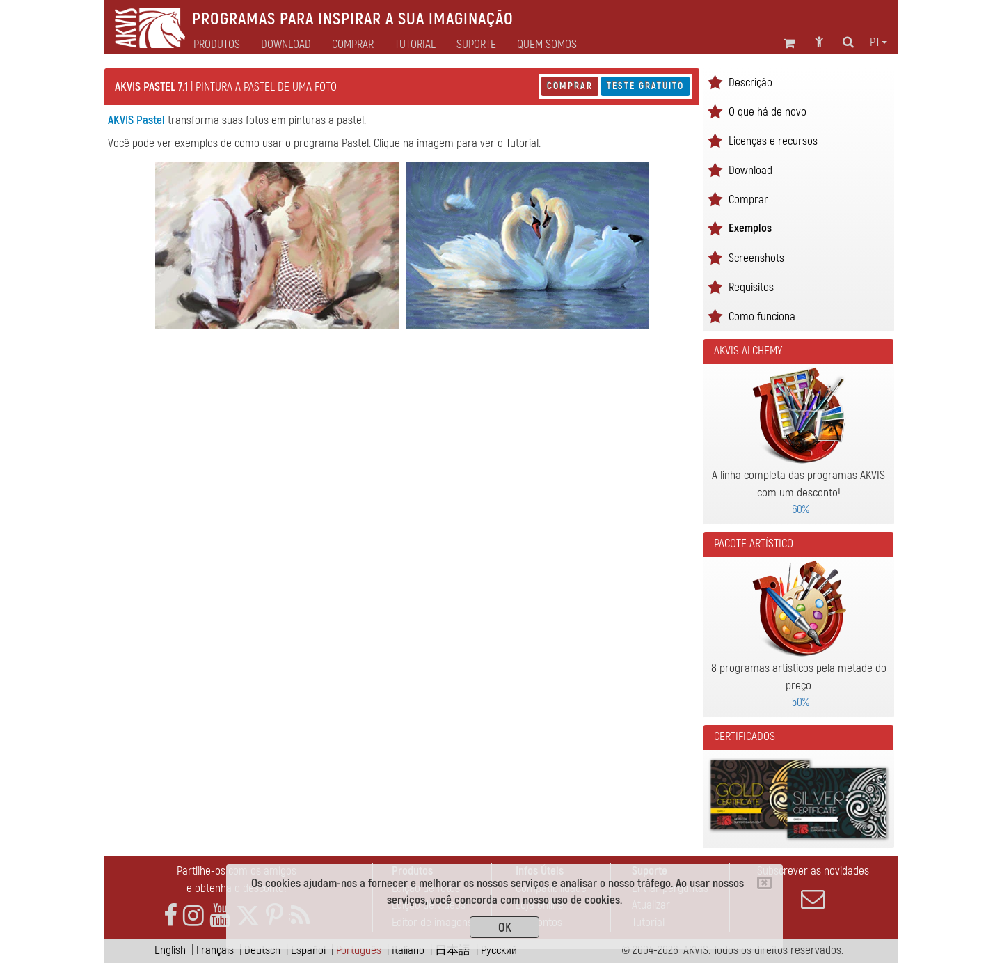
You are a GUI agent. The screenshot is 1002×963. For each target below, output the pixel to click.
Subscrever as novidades (813, 887)
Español (308, 950)
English (170, 950)
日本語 (452, 950)
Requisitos (751, 287)
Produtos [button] (216, 45)
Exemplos (750, 228)
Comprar (570, 86)
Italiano (408, 950)
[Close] (764, 883)
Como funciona (762, 316)
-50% (798, 702)
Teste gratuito (645, 86)
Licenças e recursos (773, 141)
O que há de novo (767, 111)
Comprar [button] (353, 45)
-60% (798, 509)
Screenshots (756, 258)
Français (215, 950)
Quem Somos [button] (547, 45)
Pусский (499, 950)
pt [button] (878, 42)
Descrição (750, 82)
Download (286, 45)
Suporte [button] (476, 45)
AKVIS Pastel (136, 120)
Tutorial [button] (415, 45)
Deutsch (262, 950)
